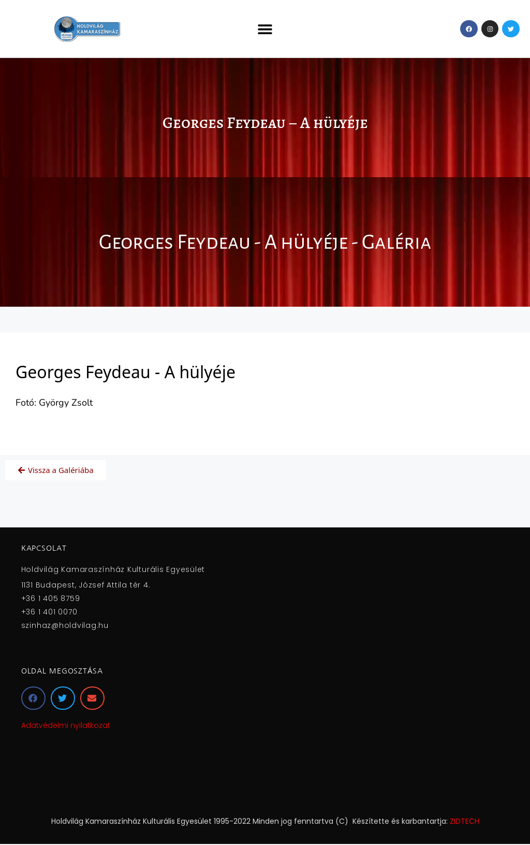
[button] (264, 28)
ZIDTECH (464, 821)
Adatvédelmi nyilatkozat (65, 725)
